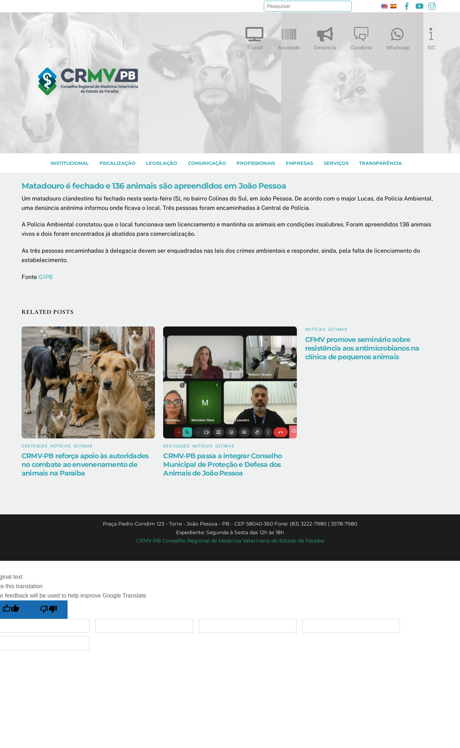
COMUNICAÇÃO (207, 163)
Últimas (83, 446)
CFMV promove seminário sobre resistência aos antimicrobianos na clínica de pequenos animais (362, 348)
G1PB (45, 277)
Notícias (60, 446)
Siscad (254, 36)
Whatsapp (398, 36)
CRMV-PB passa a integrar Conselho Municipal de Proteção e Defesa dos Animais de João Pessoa (222, 464)
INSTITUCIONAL (70, 163)
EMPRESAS (299, 163)
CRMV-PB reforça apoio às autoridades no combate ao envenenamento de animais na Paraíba (85, 464)
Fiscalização (117, 163)
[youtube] (419, 5)
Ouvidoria (361, 36)
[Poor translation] (49, 609)
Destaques (35, 446)
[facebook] (406, 5)
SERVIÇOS (336, 163)
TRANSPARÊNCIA (380, 163)
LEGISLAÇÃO (161, 163)
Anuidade (289, 36)
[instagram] (432, 5)
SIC (431, 36)
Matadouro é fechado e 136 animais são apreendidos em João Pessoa (154, 186)
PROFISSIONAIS (255, 163)
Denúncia (325, 36)
